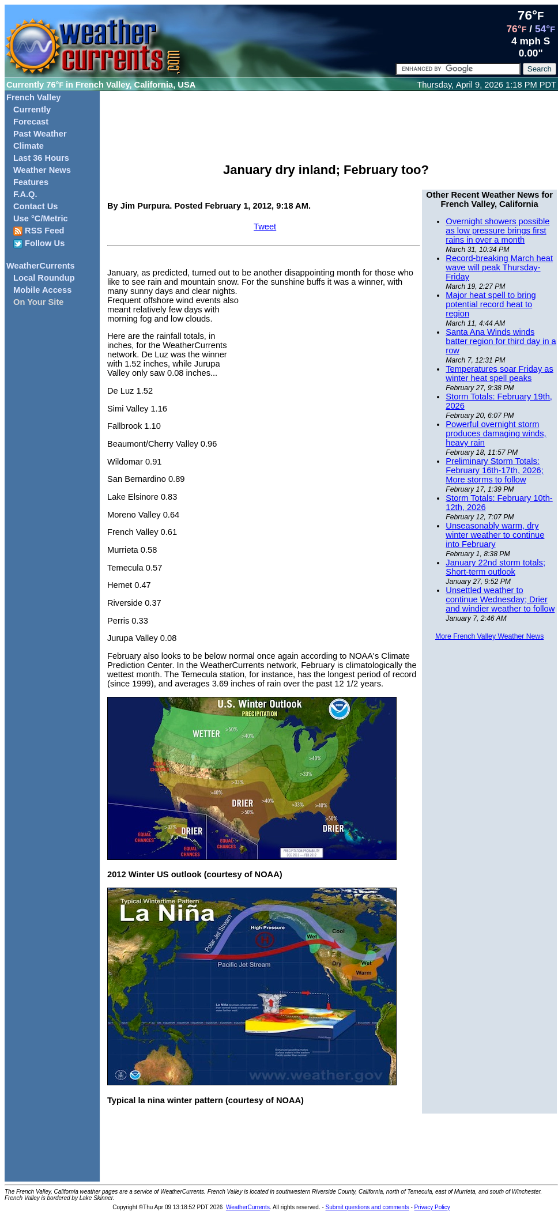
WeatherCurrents (40, 265)
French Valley (33, 97)
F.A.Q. (25, 194)
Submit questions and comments (367, 1207)
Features (30, 182)
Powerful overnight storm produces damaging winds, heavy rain (496, 433)
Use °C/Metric (40, 218)
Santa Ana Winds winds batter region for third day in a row (501, 341)
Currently (32, 109)
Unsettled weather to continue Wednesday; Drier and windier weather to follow (500, 599)
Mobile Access (42, 290)
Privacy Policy (432, 1207)
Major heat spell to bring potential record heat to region (491, 304)
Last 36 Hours (41, 158)
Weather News (42, 170)
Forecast (30, 121)
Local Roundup (44, 277)
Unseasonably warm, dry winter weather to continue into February (495, 535)
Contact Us (35, 206)
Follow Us (39, 243)
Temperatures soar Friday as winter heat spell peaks (499, 373)
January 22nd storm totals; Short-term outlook (495, 567)
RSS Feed (39, 231)
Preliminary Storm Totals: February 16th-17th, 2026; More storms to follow (494, 470)
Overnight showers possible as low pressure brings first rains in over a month (497, 230)
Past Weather (40, 133)
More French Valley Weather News (489, 636)
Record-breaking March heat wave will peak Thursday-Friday (499, 267)
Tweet (265, 226)
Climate (28, 145)
